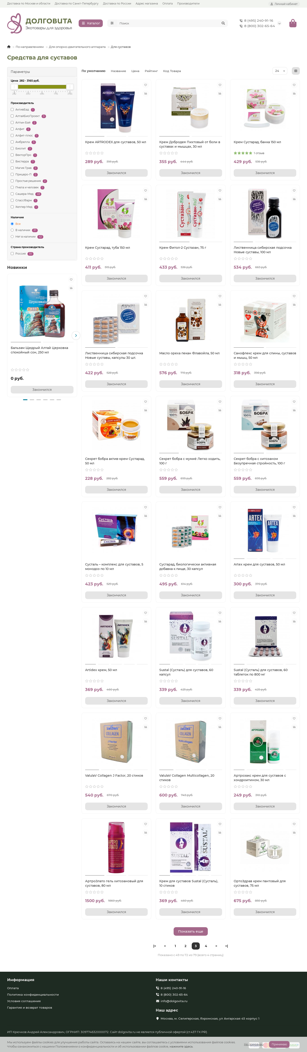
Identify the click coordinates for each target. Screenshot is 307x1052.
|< (154, 946)
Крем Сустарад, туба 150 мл (107, 248)
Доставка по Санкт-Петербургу (77, 3)
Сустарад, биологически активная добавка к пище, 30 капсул (187, 567)
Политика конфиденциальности (33, 995)
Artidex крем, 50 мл (101, 670)
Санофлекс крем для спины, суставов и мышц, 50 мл (265, 355)
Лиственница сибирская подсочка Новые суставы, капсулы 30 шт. (114, 355)
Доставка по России (117, 3)
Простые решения (29, 181)
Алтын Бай (24, 123)
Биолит (21, 149)
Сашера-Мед (26, 194)
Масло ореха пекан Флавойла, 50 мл (189, 353)
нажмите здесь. (181, 1046)
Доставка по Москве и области (28, 3)
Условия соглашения (24, 1001)
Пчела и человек (27, 188)
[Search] (172, 23)
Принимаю (279, 1044)
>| (226, 946)
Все (16, 224)
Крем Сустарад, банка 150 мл (257, 142)
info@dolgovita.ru (174, 1001)
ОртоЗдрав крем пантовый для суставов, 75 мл (260, 883)
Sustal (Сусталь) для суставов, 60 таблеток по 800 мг (261, 672)
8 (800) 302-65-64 (256, 26)
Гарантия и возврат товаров (29, 1007)
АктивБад (23, 110)
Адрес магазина (147, 3)
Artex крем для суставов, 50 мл (259, 565)
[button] (75, 335)
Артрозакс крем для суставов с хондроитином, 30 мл (260, 778)
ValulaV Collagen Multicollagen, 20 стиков (186, 778)
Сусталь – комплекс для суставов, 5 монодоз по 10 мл (114, 567)
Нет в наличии (27, 237)
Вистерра (23, 162)
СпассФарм (24, 201)
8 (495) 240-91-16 (255, 20)
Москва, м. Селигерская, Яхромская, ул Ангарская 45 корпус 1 (210, 1018)
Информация (20, 980)
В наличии (24, 230)
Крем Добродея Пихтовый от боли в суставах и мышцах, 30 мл (189, 144)
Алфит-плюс (25, 136)
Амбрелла (23, 142)
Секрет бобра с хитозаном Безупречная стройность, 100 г (259, 461)
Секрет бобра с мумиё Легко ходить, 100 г (189, 461)
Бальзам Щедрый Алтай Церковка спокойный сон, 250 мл (39, 350)
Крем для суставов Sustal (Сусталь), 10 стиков (188, 883)
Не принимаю (253, 1044)
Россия (22, 254)
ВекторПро (24, 155)
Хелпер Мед (24, 207)
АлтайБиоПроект (28, 116)
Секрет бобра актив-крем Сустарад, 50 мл (115, 461)
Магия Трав (24, 168)
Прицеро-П (24, 175)
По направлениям (30, 47)
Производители (188, 3)
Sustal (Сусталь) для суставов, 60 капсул (186, 672)
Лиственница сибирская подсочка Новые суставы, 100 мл (263, 250)
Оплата (167, 3)
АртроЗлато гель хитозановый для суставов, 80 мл (114, 883)
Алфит (21, 129)
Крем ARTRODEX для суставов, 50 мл (115, 142)
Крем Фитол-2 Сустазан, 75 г (182, 248)
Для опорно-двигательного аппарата (77, 47)
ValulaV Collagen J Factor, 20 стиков (114, 776)
